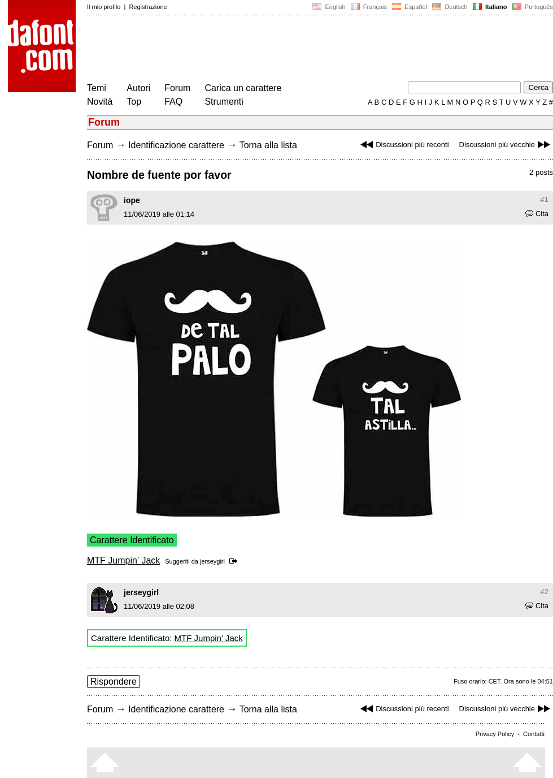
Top (134, 101)
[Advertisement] (292, 49)
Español (409, 6)
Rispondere (113, 681)
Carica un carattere (242, 88)
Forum (177, 88)
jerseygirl (212, 561)
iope (132, 200)
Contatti (534, 733)
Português (532, 6)
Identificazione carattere (176, 145)
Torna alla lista (268, 145)
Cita (536, 213)
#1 (544, 199)
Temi (96, 88)
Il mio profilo (103, 6)
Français (369, 6)
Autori (138, 88)
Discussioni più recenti (403, 144)
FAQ (173, 101)
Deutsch (449, 6)
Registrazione (148, 6)
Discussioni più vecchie (506, 144)
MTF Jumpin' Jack (123, 560)
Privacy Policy (495, 733)
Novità (99, 101)
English (329, 6)
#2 (544, 591)
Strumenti (223, 101)
